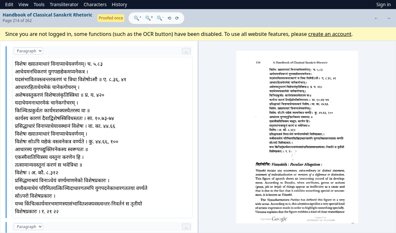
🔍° (149, 18)
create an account (330, 34)
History (119, 4)
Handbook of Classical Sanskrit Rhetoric (47, 15)
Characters (95, 4)
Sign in (384, 4)
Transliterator (64, 4)
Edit (9, 4)
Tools (39, 4)
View (23, 4)
